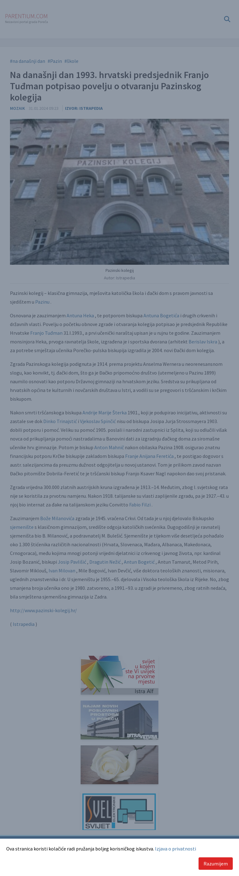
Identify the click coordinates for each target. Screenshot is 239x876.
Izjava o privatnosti (175, 849)
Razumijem (216, 863)
